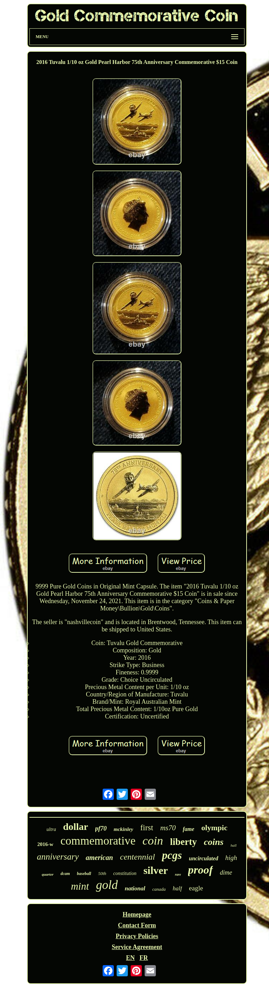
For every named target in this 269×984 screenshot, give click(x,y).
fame (188, 829)
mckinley (123, 829)
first (146, 827)
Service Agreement (137, 946)
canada (159, 889)
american (99, 857)
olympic (214, 827)
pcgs (172, 855)
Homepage (137, 914)
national (135, 888)
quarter (48, 874)
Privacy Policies (137, 936)
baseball (84, 873)
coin (153, 840)
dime (226, 872)
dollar (75, 826)
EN (130, 957)
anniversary (57, 856)
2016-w (45, 844)
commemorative (97, 840)
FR (143, 957)
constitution (124, 873)
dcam (65, 873)
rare (178, 874)
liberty (183, 842)
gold (107, 885)
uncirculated (203, 858)
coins (213, 842)
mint (80, 886)
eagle (196, 888)
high (231, 857)
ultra (51, 829)
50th (102, 873)
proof (200, 869)
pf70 (101, 828)
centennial (137, 856)
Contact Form (137, 925)
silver (155, 870)
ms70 (167, 828)
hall (233, 845)
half (177, 888)
